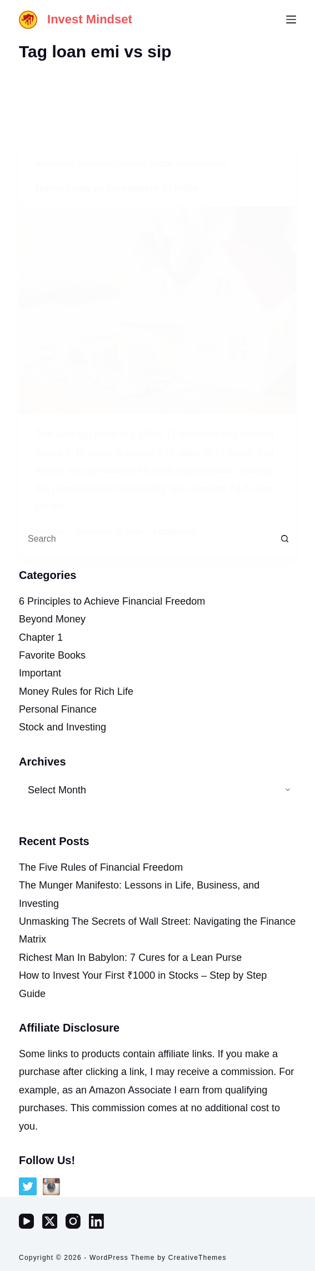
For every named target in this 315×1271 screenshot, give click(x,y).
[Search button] (285, 539)
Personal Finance (58, 709)
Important (40, 673)
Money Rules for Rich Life (76, 691)
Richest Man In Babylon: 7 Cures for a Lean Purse (130, 957)
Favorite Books (52, 655)
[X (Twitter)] (49, 1221)
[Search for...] (146, 539)
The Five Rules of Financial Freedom (101, 867)
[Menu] (291, 19)
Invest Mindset (89, 19)
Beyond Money (52, 619)
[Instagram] (73, 1221)
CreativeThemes (197, 1258)
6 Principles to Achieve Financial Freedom (112, 601)
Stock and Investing (62, 727)
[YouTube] (26, 1221)
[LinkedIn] (96, 1221)
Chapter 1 (41, 637)
